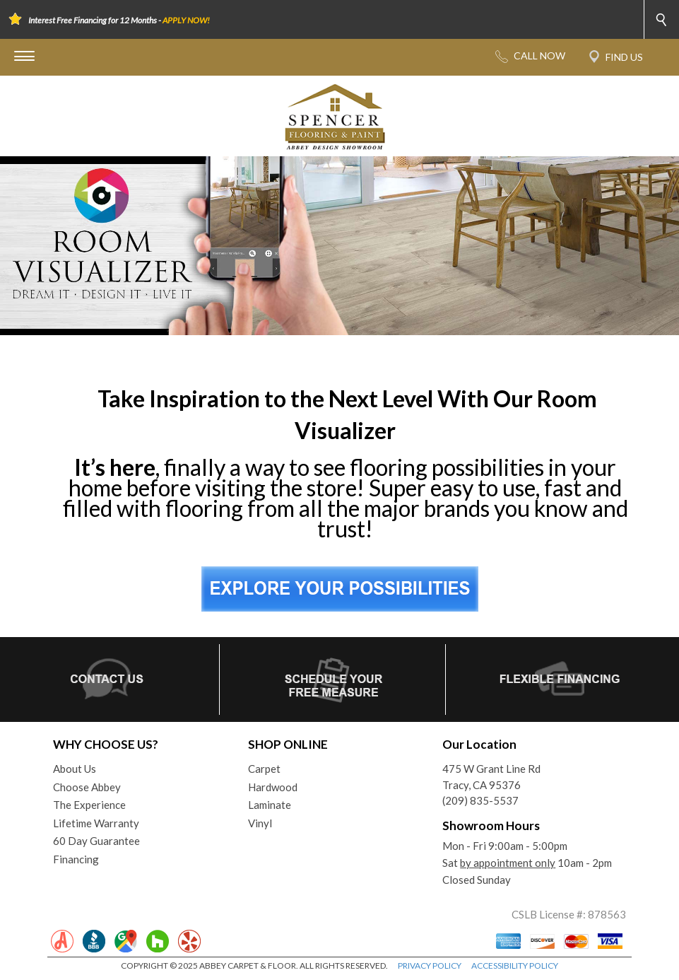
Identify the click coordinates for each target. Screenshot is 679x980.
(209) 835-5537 (480, 800)
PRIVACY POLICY (429, 965)
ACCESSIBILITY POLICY (514, 965)
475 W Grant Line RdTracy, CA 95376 (491, 776)
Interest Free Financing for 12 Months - (119, 20)
